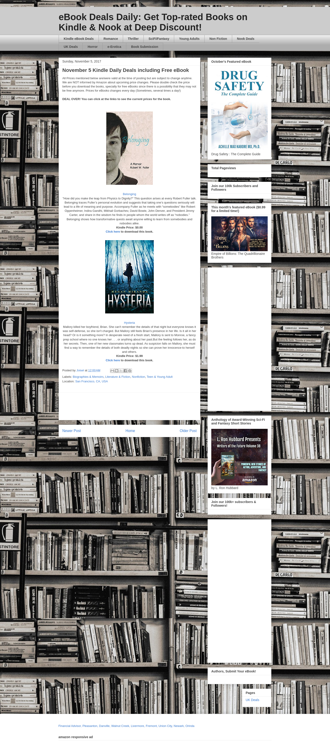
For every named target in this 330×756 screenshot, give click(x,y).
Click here (113, 231)
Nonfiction (138, 376)
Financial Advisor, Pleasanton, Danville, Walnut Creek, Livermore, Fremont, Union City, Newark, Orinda (126, 726)
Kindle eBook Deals (79, 39)
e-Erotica (114, 47)
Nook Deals (245, 39)
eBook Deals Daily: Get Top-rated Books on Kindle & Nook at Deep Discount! (153, 22)
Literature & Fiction (117, 376)
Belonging (129, 194)
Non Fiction (218, 39)
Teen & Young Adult (160, 376)
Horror (93, 47)
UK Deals (71, 47)
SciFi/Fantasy (158, 39)
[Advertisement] (173, 406)
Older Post (188, 431)
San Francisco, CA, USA (91, 381)
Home (130, 431)
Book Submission (144, 47)
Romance (111, 39)
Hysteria (129, 322)
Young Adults (189, 39)
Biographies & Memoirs (88, 376)
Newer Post (71, 431)
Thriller (133, 39)
